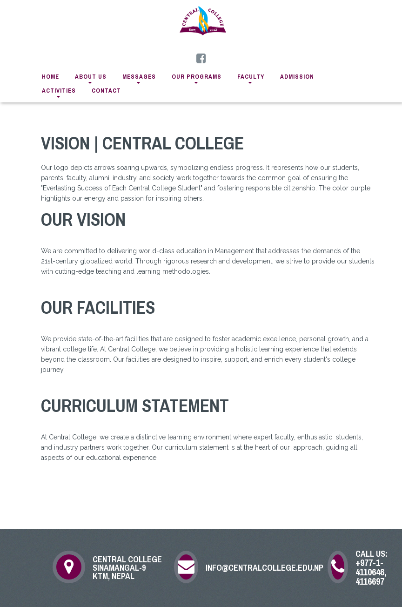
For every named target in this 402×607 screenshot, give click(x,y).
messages (139, 77)
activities (59, 90)
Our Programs (196, 77)
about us (91, 77)
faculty (250, 77)
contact (106, 90)
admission (297, 77)
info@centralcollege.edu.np (260, 568)
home (50, 77)
